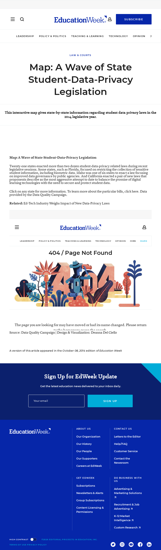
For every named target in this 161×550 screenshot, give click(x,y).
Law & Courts (80, 55)
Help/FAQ (120, 443)
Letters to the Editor (127, 436)
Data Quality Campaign (49, 194)
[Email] (56, 401)
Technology (118, 36)
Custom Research (127, 527)
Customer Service (126, 451)
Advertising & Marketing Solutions (128, 492)
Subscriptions (85, 485)
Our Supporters (86, 458)
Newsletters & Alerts (89, 493)
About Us (83, 428)
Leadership (25, 36)
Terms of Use (17, 545)
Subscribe (133, 19)
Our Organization (88, 436)
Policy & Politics (52, 36)
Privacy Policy (37, 545)
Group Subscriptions (90, 500)
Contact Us (123, 428)
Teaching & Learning (87, 36)
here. (135, 191)
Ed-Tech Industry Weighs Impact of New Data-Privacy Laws (66, 203)
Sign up (110, 401)
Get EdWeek (85, 477)
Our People (84, 451)
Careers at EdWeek (89, 465)
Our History (84, 443)
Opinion (139, 36)
